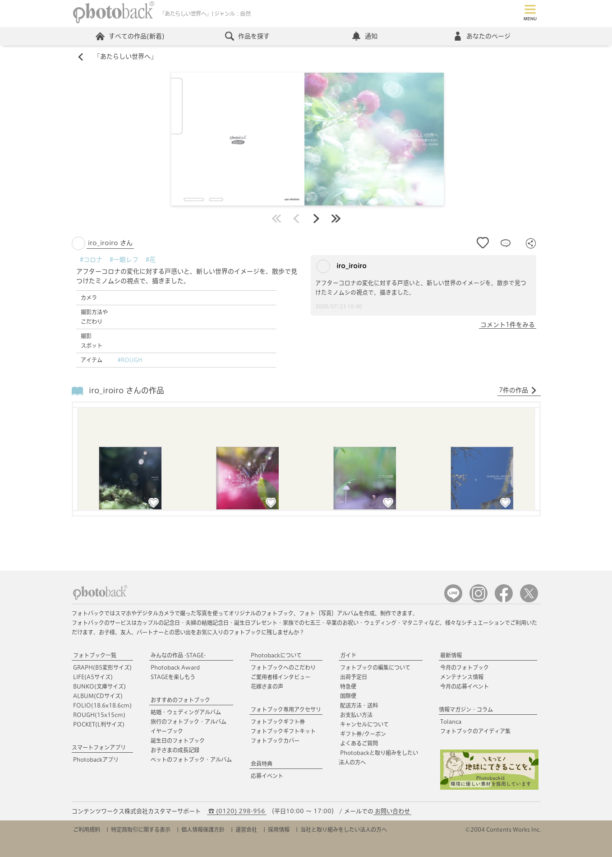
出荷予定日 (353, 677)
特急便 (348, 686)
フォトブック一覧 (94, 655)
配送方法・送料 (359, 705)
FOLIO (102, 705)
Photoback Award (175, 667)
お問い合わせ (392, 811)
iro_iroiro (342, 266)
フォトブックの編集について (375, 667)
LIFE (93, 677)
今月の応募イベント (464, 686)
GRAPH (102, 667)
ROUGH (99, 714)
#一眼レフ (124, 259)
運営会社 (246, 829)
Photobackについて (276, 655)
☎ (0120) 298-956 (236, 811)
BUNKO (99, 686)
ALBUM (98, 696)
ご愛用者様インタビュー (280, 677)
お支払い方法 (356, 714)
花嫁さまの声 (267, 686)
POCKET (98, 724)
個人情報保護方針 (203, 829)
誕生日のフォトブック (178, 740)
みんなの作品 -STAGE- (178, 655)
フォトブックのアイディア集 (475, 731)
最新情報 (451, 655)
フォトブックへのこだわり (283, 667)
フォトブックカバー (275, 740)
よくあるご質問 (359, 743)
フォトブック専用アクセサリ (286, 709)
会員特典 (261, 763)
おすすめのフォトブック (180, 700)
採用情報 (279, 829)
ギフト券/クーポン (363, 733)
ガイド (348, 655)
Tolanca (450, 721)
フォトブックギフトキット (283, 731)
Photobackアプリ (96, 759)
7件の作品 (518, 390)
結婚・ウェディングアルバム (186, 712)
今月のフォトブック (464, 667)
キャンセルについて (364, 724)
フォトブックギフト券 (278, 721)
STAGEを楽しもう (173, 677)
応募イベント (267, 775)
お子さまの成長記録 (175, 750)
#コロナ (91, 259)
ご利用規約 (86, 829)
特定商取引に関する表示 (140, 829)
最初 (276, 218)
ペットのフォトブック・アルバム (191, 759)
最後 (336, 218)
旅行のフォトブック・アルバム (188, 721)
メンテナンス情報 (461, 677)
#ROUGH (130, 360)
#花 (151, 259)
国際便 (348, 696)
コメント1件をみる (507, 324)
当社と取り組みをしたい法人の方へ (343, 829)
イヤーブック (167, 731)
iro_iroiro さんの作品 (126, 391)
